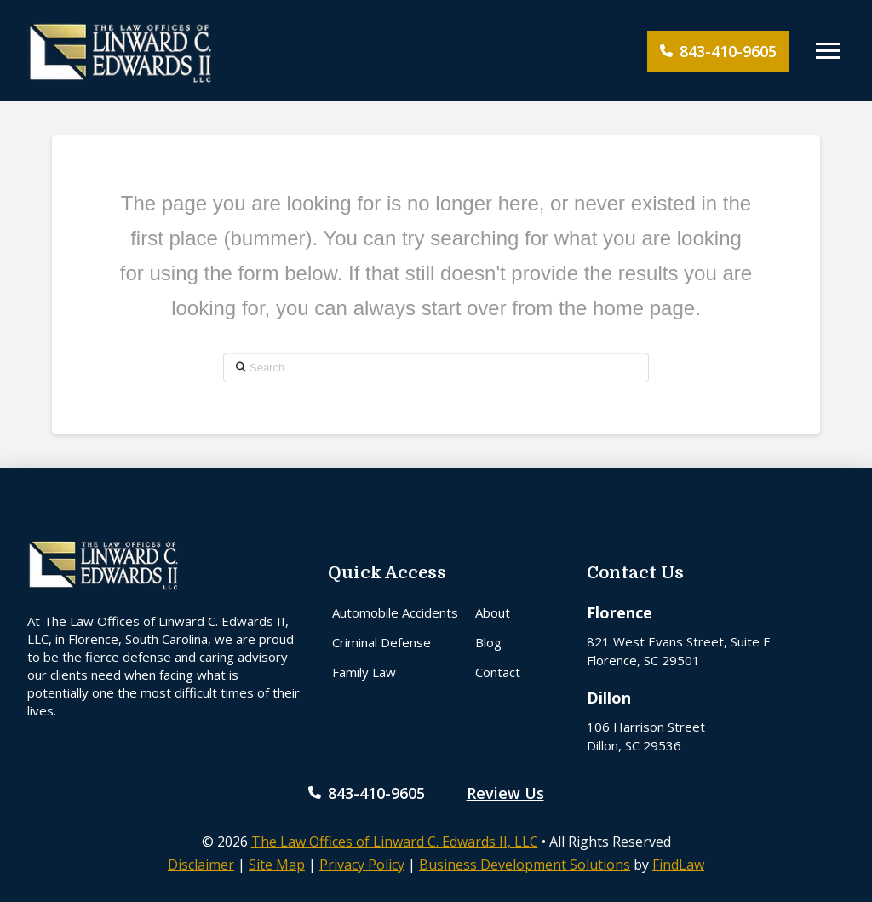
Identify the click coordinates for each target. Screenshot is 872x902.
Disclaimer (201, 864)
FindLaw (678, 864)
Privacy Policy (361, 864)
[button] (828, 51)
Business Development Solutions (524, 864)
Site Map (277, 864)
